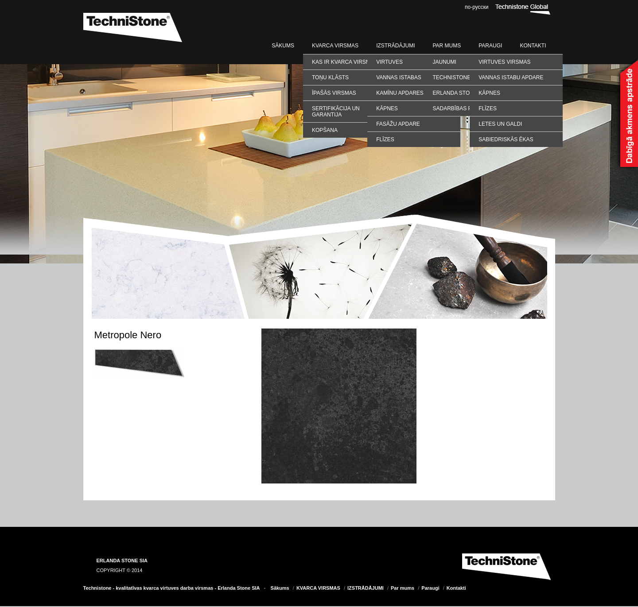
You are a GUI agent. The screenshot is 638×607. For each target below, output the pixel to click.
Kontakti (533, 46)
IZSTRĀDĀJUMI (395, 46)
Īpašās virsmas (334, 93)
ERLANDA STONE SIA (122, 560)
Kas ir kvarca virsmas (344, 62)
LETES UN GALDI (500, 124)
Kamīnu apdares (400, 93)
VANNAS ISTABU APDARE (510, 77)
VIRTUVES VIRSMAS (504, 62)
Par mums (446, 46)
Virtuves (389, 62)
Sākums (283, 46)
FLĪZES (487, 108)
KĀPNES (489, 93)
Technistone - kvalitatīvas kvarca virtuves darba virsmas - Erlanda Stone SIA (171, 588)
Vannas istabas (398, 77)
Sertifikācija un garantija (336, 111)
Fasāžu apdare (398, 124)
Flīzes (385, 139)
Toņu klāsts (330, 77)
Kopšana (325, 130)
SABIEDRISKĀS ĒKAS (505, 139)
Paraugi (490, 46)
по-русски (477, 7)
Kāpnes (387, 108)
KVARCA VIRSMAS (335, 46)
